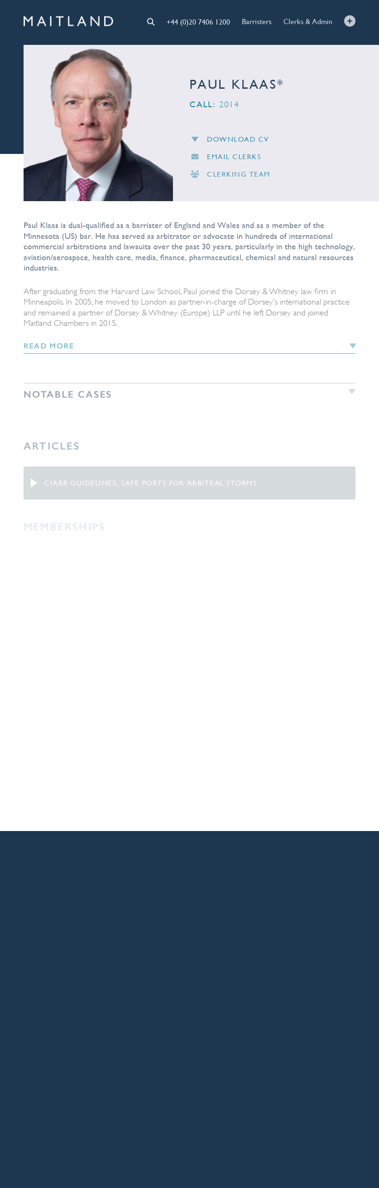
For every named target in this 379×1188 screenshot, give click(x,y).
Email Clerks (225, 160)
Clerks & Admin (307, 20)
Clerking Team (230, 178)
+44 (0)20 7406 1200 (198, 21)
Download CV (229, 142)
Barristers (257, 21)
